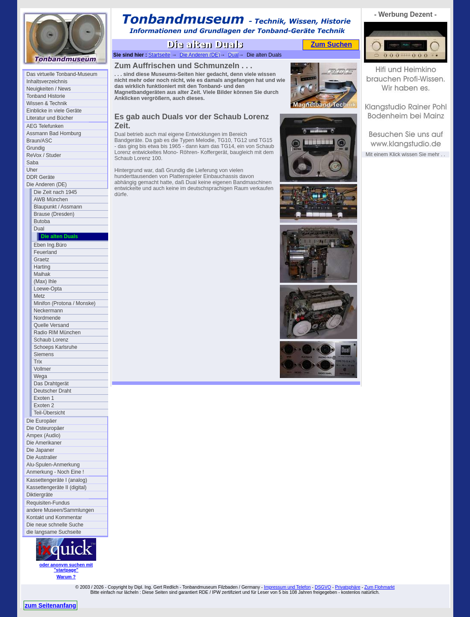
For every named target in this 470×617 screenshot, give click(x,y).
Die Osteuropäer (45, 428)
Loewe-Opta (48, 289)
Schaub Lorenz (51, 340)
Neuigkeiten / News (49, 89)
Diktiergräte (40, 495)
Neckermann (48, 311)
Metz (39, 296)
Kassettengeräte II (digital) (57, 487)
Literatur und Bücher (50, 118)
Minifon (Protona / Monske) (65, 303)
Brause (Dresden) (54, 214)
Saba (33, 163)
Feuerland (45, 252)
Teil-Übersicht (49, 413)
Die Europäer (42, 421)
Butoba (42, 221)
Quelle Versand (51, 325)
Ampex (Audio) (44, 436)
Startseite (159, 55)
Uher (32, 170)
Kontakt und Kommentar (54, 517)
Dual (39, 229)
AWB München (51, 200)
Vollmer (42, 369)
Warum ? (66, 576)
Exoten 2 (44, 405)
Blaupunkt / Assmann (58, 207)
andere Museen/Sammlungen (60, 510)
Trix (38, 362)
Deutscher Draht (52, 391)
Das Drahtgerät (51, 384)
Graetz (41, 260)
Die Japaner (41, 450)
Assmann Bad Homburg (54, 133)
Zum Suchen (331, 44)
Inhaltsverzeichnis (47, 82)
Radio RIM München (57, 333)
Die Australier (42, 457)
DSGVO (323, 587)
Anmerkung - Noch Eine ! (55, 472)
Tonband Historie (46, 96)
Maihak (42, 274)
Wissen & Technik (47, 103)
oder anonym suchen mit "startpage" (66, 567)
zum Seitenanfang (50, 605)
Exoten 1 (44, 398)
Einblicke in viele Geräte (54, 111)
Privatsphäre (348, 587)
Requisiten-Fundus (48, 503)
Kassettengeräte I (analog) (57, 480)
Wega (40, 376)
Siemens (44, 354)
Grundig (36, 148)
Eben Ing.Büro (50, 245)
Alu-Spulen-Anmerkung (53, 465)
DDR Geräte (41, 177)
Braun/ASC (39, 141)
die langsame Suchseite (54, 532)
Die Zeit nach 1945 (55, 192)
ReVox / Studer (44, 155)
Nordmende (47, 318)
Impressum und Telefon (287, 587)
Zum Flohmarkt (379, 587)
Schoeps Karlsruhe (55, 347)
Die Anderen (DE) (47, 184)
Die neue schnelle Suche (55, 525)
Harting (42, 267)
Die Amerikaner (44, 443)
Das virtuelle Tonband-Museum (62, 74)
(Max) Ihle (45, 281)
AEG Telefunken (45, 126)
